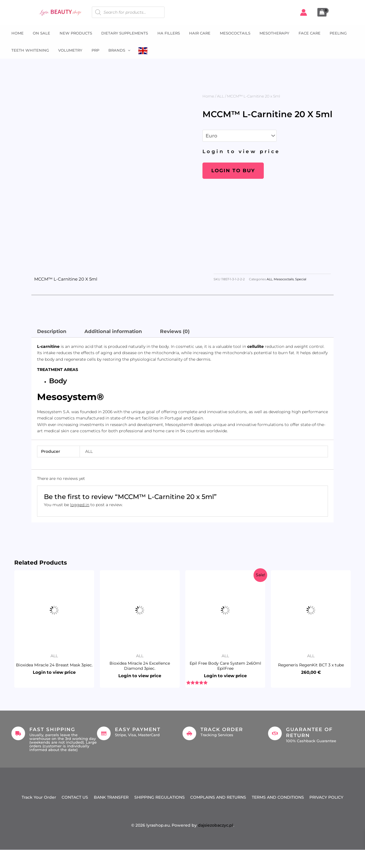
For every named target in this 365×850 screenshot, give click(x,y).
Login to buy (233, 170)
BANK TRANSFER (111, 797)
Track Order (221, 729)
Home (16, 33)
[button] (124, 50)
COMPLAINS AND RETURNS (218, 797)
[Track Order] (189, 733)
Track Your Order (38, 797)
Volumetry (68, 50)
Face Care (302, 33)
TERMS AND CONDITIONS (278, 797)
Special (300, 279)
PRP (92, 50)
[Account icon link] (303, 12)
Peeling (330, 33)
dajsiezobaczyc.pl (215, 825)
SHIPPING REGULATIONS (159, 797)
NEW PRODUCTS (73, 33)
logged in (79, 504)
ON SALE (39, 33)
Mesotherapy (268, 33)
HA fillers (164, 33)
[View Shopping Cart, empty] (322, 12)
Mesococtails (229, 33)
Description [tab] (51, 331)
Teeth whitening (29, 50)
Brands (116, 50)
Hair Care (195, 33)
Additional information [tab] (113, 331)
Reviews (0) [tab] (175, 331)
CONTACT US (75, 797)
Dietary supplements (121, 33)
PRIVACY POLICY (327, 797)
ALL (220, 96)
